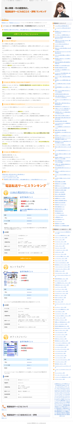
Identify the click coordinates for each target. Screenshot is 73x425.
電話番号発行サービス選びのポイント (62, 106)
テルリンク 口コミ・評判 (60, 248)
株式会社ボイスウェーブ (63, 409)
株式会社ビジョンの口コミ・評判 (61, 340)
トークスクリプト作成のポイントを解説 (62, 144)
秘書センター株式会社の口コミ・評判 (62, 322)
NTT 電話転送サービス (59, 213)
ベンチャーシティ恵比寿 (64, 402)
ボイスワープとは (58, 221)
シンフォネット (60, 396)
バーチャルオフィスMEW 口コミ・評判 (9, 176)
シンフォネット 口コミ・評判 (60, 347)
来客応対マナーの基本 (59, 46)
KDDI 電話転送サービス (59, 219)
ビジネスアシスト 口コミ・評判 (61, 293)
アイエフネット (61, 386)
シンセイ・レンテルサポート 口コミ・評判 (10, 177)
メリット (65, 403)
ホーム (5, 19)
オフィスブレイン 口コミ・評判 (61, 334)
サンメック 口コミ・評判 (60, 372)
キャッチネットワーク (62, 392)
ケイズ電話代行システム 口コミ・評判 (62, 282)
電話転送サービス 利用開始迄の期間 (62, 225)
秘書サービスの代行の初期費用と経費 (62, 187)
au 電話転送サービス (59, 217)
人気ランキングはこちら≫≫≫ (26, 34)
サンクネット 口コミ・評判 (60, 307)
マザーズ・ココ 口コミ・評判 (61, 237)
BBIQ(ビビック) (59, 383)
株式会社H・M (60, 408)
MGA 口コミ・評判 (59, 301)
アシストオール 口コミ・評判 (61, 313)
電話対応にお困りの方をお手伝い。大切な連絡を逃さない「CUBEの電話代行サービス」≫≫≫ (25, 29)
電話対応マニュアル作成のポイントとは (62, 135)
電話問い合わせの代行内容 (60, 202)
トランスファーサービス (62, 397)
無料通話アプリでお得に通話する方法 (62, 65)
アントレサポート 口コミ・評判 (61, 291)
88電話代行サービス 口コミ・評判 (62, 285)
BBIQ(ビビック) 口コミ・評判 (60, 338)
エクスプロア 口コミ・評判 (60, 353)
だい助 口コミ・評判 (59, 252)
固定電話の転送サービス (59, 208)
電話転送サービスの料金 (59, 223)
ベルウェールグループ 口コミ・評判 (62, 266)
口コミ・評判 (62, 405)
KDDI (58, 385)
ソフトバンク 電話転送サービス (61, 215)
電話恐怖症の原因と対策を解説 (61, 121)
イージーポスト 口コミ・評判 (60, 351)
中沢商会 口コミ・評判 (59, 271)
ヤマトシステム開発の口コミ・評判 (62, 309)
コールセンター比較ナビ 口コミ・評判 (62, 315)
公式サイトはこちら (25, 258)
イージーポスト (62, 389)
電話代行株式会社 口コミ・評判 (61, 278)
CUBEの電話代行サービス (22, 192)
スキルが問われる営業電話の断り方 (62, 25)
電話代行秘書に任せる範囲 (60, 181)
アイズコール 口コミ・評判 (60, 241)
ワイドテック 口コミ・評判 (60, 336)
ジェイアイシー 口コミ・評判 (61, 289)
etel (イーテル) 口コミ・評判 (60, 280)
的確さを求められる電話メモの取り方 (62, 115)
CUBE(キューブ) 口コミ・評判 (61, 319)
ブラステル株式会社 (60, 400)
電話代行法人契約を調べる (60, 196)
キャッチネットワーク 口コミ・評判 (62, 349)
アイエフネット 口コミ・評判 (60, 361)
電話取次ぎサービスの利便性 (60, 183)
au (55, 383)
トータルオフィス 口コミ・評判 (61, 250)
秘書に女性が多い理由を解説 (60, 130)
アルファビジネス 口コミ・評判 (61, 273)
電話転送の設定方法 (59, 210)
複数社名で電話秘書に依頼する (61, 200)
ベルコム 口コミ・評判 (59, 245)
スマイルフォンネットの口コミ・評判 (62, 269)
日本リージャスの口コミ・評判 (61, 324)
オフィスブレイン (62, 391)
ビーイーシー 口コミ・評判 (60, 254)
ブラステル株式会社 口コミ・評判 (61, 345)
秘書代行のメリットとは (59, 185)
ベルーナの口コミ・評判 (59, 311)
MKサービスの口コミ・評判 (60, 297)
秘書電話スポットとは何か (60, 198)
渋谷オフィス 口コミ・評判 (60, 295)
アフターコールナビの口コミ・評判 (62, 262)
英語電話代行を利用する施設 (60, 190)
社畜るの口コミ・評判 (59, 299)
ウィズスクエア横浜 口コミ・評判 (62, 256)
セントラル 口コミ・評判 (60, 317)
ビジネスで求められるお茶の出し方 (62, 44)
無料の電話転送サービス (59, 206)
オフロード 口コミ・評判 (60, 379)
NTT (61, 385)
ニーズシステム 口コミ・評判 (61, 258)
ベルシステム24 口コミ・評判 (60, 332)
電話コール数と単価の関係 (60, 194)
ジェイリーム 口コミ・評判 (60, 287)
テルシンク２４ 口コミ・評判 (61, 260)
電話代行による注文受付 (59, 192)
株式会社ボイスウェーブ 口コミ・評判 (62, 328)
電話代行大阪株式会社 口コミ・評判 (62, 326)
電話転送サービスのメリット (60, 204)
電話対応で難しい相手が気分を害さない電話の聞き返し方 (13, 174)
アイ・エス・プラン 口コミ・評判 (61, 375)
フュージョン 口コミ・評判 (60, 357)
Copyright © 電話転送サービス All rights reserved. (36, 423)
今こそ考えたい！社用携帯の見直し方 (62, 34)
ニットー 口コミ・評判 (59, 239)
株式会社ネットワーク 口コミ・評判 (62, 264)
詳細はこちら (4, 409)
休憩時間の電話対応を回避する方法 (62, 94)
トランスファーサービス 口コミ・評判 (62, 359)
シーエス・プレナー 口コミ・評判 (62, 243)
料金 (63, 406)
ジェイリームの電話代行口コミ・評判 (62, 235)
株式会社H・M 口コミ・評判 (60, 363)
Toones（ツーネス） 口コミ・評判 (61, 330)
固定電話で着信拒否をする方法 (61, 67)
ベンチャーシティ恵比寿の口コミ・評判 (62, 377)
